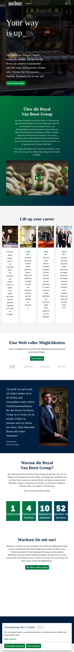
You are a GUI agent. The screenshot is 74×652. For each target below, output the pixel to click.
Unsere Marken (37, 380)
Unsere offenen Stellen (16, 87)
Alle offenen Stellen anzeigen (37, 604)
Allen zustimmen (36, 646)
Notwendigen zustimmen (15, 646)
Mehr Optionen (11, 639)
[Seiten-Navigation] (66, 3)
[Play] (37, 188)
